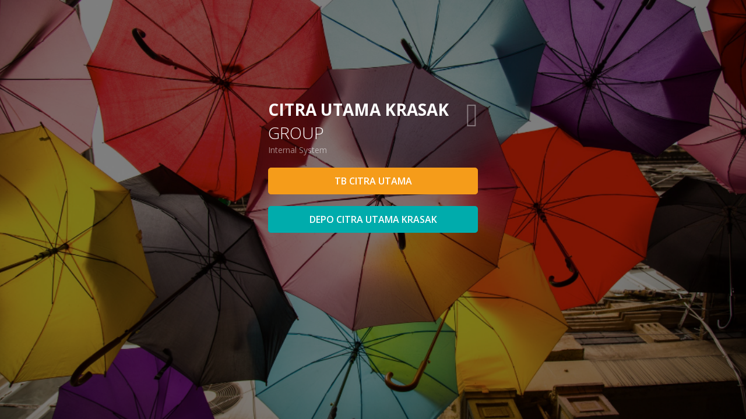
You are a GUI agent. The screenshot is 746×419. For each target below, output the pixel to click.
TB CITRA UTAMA (373, 181)
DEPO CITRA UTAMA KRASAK (373, 219)
